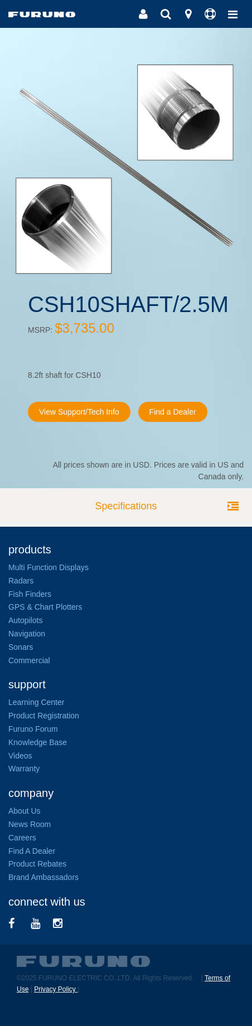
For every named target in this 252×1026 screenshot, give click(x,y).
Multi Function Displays (48, 567)
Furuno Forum (33, 728)
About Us (24, 810)
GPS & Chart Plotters (45, 606)
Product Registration (43, 715)
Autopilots (25, 620)
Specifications (126, 506)
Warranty (24, 768)
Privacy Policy (55, 989)
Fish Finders (29, 594)
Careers (22, 837)
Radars (20, 580)
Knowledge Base (37, 742)
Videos (20, 755)
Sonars (20, 647)
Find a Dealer (172, 411)
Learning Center (36, 702)
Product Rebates (37, 863)
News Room (29, 824)
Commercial (29, 660)
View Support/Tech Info (79, 411)
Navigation (26, 633)
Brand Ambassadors (43, 877)
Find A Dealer (31, 851)
